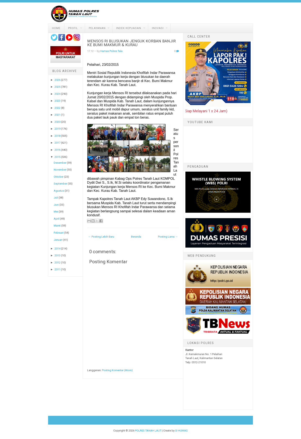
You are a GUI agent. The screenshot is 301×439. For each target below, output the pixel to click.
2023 (57, 100)
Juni (56, 204)
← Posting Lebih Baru (101, 236)
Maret (57, 225)
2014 (57, 248)
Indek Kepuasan (128, 28)
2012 (57, 262)
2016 (57, 149)
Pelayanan (97, 28)
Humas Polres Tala (111, 51)
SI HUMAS (181, 430)
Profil (73, 28)
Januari (58, 239)
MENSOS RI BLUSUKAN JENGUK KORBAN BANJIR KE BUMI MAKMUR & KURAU (131, 43)
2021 (57, 114)
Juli (56, 197)
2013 (57, 255)
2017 (57, 142)
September (60, 183)
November (60, 169)
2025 (57, 86)
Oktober (59, 176)
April (56, 218)
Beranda (136, 236)
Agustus (59, 190)
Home (56, 28)
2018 (57, 135)
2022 (57, 107)
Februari (59, 232)
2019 (57, 128)
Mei (56, 211)
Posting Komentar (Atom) (117, 370)
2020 (57, 121)
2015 (57, 156)
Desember (60, 162)
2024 (57, 93)
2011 (57, 269)
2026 (57, 79)
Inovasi (158, 28)
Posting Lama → (168, 236)
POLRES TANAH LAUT (148, 430)
